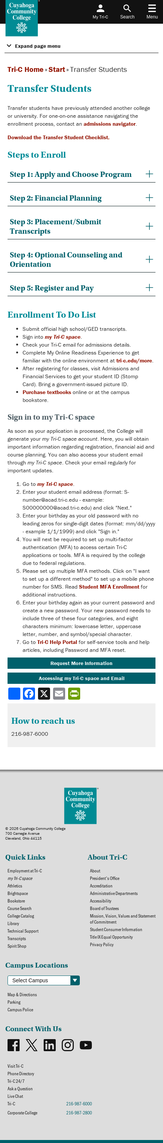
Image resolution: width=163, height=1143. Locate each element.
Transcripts (17, 938)
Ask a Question (20, 1088)
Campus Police (20, 1009)
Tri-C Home (26, 69)
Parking (14, 1002)
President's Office (104, 878)
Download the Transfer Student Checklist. (59, 137)
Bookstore (16, 901)
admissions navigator (110, 123)
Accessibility (100, 901)
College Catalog (21, 916)
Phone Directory (21, 1073)
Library (13, 923)
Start (57, 69)
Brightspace (18, 893)
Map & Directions (22, 994)
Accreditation (101, 886)
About (95, 871)
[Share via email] (59, 694)
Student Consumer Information (116, 929)
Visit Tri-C (15, 1066)
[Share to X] (44, 694)
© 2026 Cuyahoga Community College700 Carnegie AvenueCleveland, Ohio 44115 (35, 833)
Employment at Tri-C (25, 871)
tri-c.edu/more (134, 360)
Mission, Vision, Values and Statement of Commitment (122, 919)
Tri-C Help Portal (57, 641)
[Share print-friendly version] (74, 694)
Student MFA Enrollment (109, 586)
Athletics (15, 886)
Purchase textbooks (47, 392)
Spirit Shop (17, 946)
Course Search (20, 908)
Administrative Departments (114, 893)
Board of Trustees (104, 908)
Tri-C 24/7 (16, 1081)
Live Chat (15, 1096)
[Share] (14, 694)
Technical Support (23, 931)
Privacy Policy (102, 944)
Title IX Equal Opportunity (111, 937)
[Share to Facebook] (29, 694)
